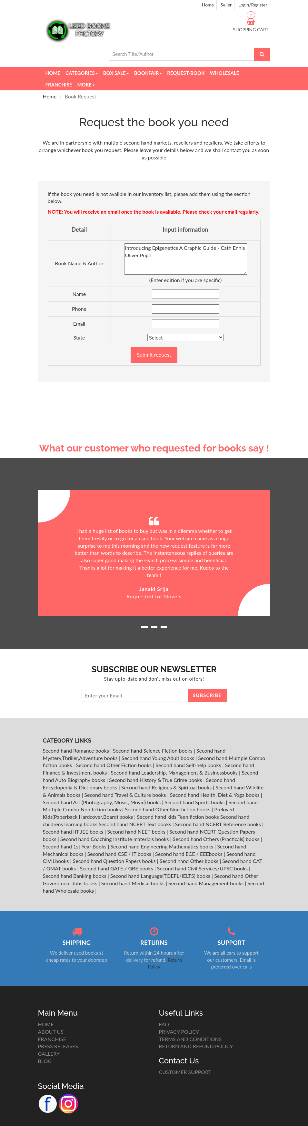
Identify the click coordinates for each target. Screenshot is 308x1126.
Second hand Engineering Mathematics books (162, 846)
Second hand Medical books (133, 883)
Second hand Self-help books (188, 765)
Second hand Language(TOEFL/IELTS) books (161, 876)
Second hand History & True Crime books (156, 780)
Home (208, 4)
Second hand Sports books (195, 802)
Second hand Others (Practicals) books (217, 839)
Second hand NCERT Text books (136, 824)
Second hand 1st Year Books (75, 846)
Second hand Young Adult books (158, 758)
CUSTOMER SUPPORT (185, 1072)
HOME (46, 1024)
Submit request (154, 354)
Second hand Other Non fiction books (168, 809)
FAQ (164, 1024)
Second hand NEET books (137, 831)
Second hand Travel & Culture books (125, 795)
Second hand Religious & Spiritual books (167, 787)
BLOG (45, 1061)
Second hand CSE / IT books (120, 854)
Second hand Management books (206, 883)
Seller (226, 4)
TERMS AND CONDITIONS (190, 1039)
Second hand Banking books (75, 876)
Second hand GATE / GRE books (117, 868)
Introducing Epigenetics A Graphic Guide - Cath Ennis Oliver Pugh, (185, 259)
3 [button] (164, 629)
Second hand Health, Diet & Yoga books (215, 795)
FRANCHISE (52, 1039)
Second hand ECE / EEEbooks (189, 854)
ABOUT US (51, 1032)
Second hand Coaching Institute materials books (115, 839)
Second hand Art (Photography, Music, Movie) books (102, 802)
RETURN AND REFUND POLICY (196, 1046)
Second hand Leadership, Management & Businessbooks (175, 772)
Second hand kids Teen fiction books (178, 817)
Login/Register (252, 4)
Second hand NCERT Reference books (218, 824)
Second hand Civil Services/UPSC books (203, 868)
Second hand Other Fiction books (114, 765)
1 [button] (144, 629)
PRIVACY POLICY (179, 1032)
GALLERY (49, 1053)
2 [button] (154, 629)
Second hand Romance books (76, 750)
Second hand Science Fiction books (153, 750)
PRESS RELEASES (58, 1046)
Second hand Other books (190, 861)
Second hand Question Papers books (115, 861)
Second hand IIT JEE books (74, 831)
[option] (154, 553)
